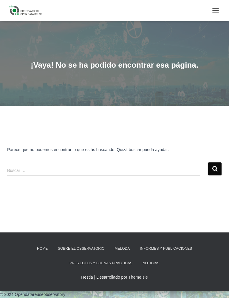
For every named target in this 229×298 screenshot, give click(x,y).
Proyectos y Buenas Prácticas (100, 263)
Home (42, 248)
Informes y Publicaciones (166, 248)
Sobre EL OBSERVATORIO (81, 248)
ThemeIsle (138, 277)
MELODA (122, 248)
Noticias (151, 263)
